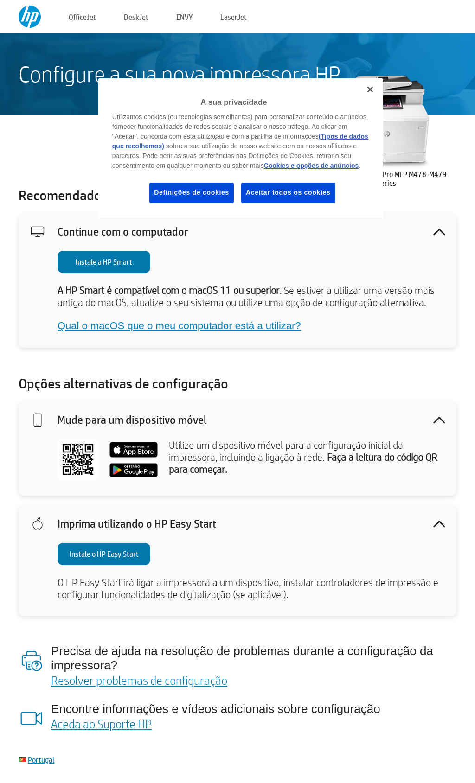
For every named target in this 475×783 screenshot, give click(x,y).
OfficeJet (82, 17)
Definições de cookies (191, 192)
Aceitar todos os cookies (288, 192)
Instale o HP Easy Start (104, 553)
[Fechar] (370, 89)
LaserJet (233, 17)
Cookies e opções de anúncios (311, 165)
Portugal (41, 759)
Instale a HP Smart (104, 261)
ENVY (184, 17)
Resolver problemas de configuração (139, 680)
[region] (240, 148)
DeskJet (136, 17)
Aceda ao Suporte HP (101, 723)
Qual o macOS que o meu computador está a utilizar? (179, 325)
